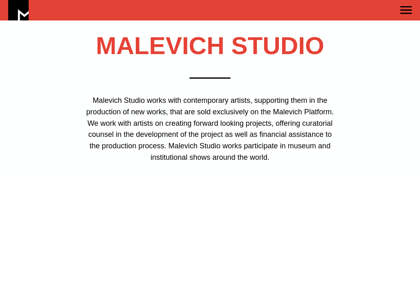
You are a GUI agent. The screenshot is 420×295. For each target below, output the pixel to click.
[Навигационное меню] (406, 10)
